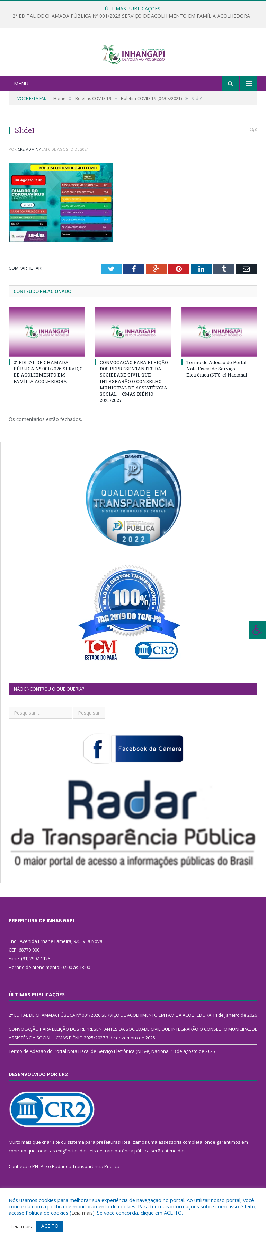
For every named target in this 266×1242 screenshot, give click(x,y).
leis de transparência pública (119, 1174)
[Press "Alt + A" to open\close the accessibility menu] (257, 630)
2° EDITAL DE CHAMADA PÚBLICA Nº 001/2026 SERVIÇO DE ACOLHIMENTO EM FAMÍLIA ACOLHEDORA (131, 16)
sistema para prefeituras (94, 1166)
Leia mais (82, 1212)
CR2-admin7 (29, 172)
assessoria (170, 1166)
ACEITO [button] (50, 1226)
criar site (51, 1166)
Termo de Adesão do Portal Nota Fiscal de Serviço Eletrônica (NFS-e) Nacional (216, 392)
